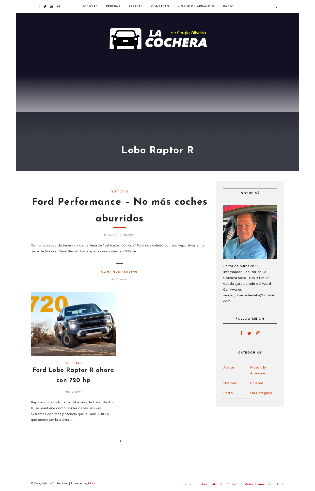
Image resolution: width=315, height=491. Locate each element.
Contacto (160, 6)
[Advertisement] (157, 88)
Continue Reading (119, 271)
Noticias (89, 6)
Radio (228, 6)
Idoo (91, 483)
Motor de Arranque (196, 6)
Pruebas (113, 6)
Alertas (136, 6)
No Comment (119, 279)
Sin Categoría (261, 393)
